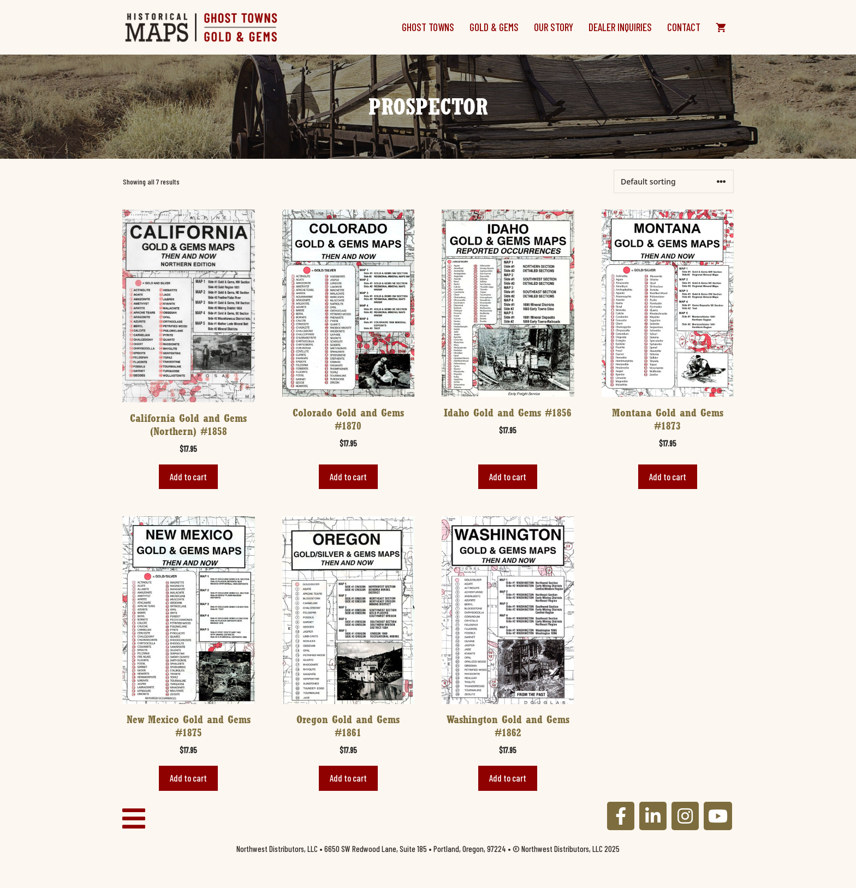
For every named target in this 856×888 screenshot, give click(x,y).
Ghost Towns (428, 27)
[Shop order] (674, 181)
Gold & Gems (494, 27)
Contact (683, 27)
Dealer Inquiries (620, 27)
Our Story (553, 27)
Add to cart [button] (188, 476)
